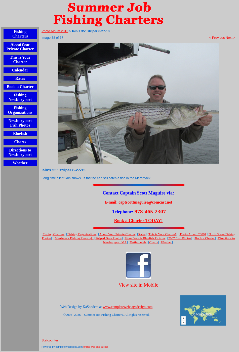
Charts (20, 142)
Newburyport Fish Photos (20, 123)
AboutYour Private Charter (20, 46)
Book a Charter (20, 87)
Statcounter (50, 340)
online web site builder (95, 346)
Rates (20, 78)
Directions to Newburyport (20, 152)
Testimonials (138, 242)
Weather (20, 163)
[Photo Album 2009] (192, 234)
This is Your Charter (20, 59)
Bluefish (20, 133)
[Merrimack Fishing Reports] (74, 238)
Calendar (20, 70)
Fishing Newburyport (20, 97)
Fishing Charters (20, 33)
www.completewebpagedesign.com (127, 307)
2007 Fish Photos (179, 238)
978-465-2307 (150, 211)
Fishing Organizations (20, 110)
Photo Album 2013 (55, 31)
